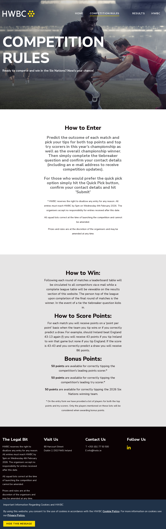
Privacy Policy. (16, 515)
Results (138, 13)
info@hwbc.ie (94, 450)
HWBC (155, 13)
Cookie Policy (111, 511)
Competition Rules (104, 13)
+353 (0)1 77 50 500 (98, 446)
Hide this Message (19, 523)
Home (79, 13)
